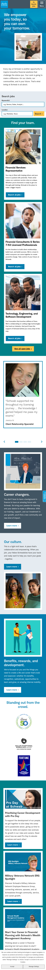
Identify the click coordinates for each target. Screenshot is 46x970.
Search (38, 114)
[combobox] (17, 113)
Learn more (11, 525)
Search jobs (33, 4)
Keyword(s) (6, 100)
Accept (12, 966)
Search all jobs (14, 195)
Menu (42, 4)
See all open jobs (22, 349)
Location (5, 110)
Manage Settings (34, 966)
